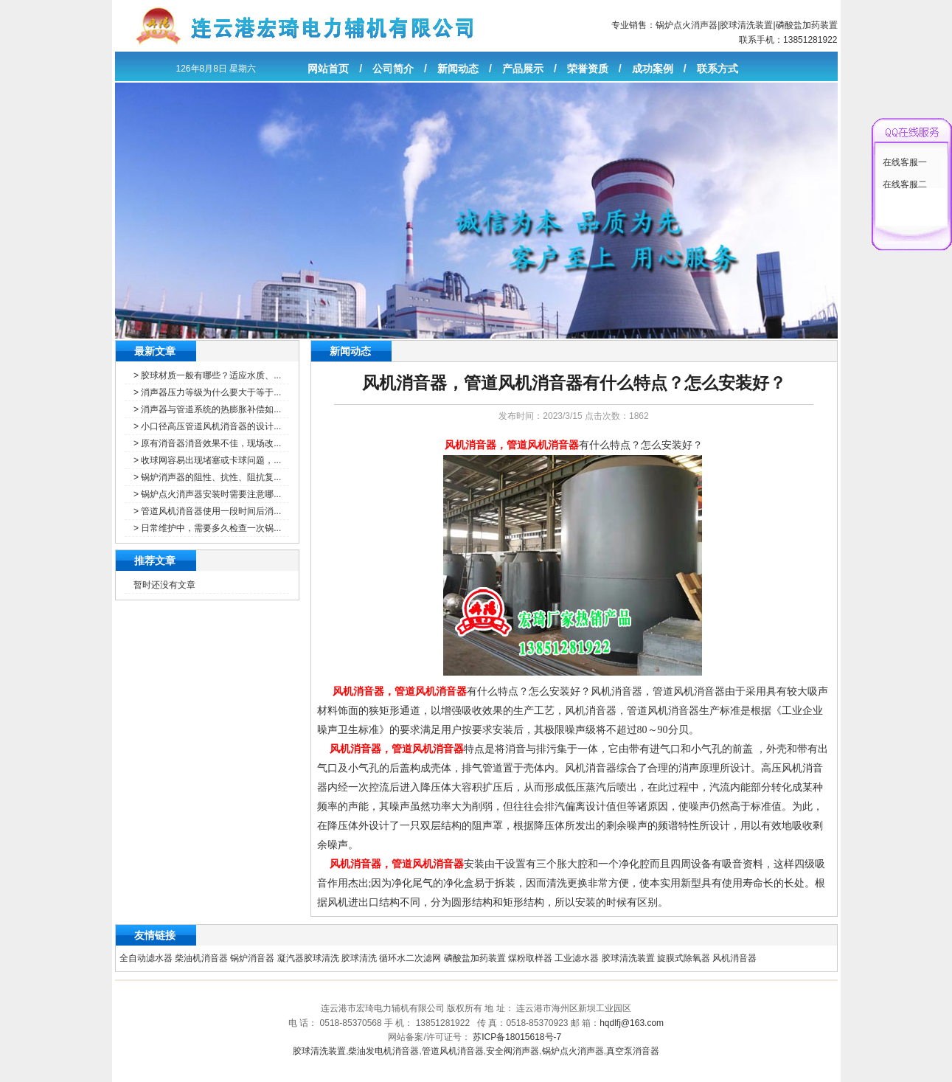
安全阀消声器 (512, 1051)
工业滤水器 (577, 958)
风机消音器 (734, 958)
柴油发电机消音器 (383, 1051)
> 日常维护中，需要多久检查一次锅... (207, 528)
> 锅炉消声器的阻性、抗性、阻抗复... (207, 477)
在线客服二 (905, 184)
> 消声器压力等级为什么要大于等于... (207, 392)
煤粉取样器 (530, 958)
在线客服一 (905, 162)
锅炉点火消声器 (687, 25)
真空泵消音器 (632, 1051)
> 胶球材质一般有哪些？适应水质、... (207, 375)
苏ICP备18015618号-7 (517, 1037)
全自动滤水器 (146, 958)
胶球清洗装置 (746, 25)
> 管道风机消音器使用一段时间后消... (207, 511)
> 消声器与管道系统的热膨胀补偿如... (207, 409)
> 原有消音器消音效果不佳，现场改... (207, 443)
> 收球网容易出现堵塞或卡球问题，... (207, 460)
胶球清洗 (359, 958)
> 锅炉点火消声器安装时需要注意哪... (207, 494)
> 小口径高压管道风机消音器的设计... (207, 426)
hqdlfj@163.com (632, 1023)
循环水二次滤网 (410, 958)
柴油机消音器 (201, 958)
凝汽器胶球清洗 (308, 958)
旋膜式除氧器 (683, 958)
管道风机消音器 (453, 1051)
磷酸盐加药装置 (807, 25)
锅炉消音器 (252, 958)
